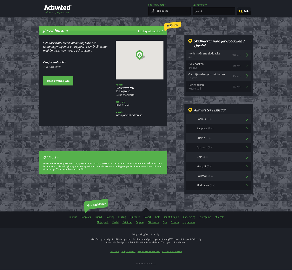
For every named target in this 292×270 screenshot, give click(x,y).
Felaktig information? (159, 27)
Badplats (86, 217)
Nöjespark (103, 222)
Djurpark (135, 217)
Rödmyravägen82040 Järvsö (139, 90)
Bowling (110, 217)
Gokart (147, 217)
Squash (175, 222)
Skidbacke (153, 222)
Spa (165, 222)
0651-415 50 (139, 103)
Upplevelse (189, 222)
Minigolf (219, 217)
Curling (122, 217)
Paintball (127, 222)
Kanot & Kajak (171, 217)
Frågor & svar (129, 251)
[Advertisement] (103, 136)
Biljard (98, 217)
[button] (140, 55)
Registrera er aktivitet (149, 251)
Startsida (114, 251)
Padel (115, 222)
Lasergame (205, 217)
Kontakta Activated (172, 251)
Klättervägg (188, 217)
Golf (157, 217)
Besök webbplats (58, 81)
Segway (140, 222)
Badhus (73, 217)
